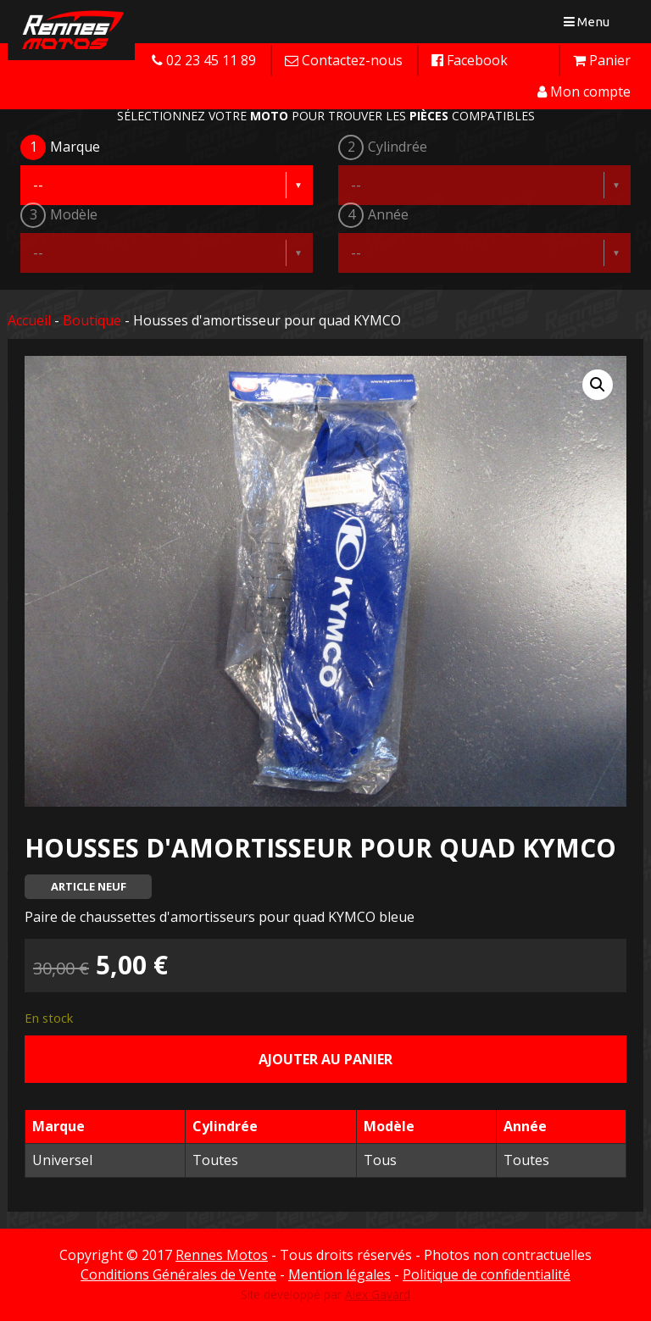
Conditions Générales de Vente (178, 1274)
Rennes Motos (221, 1255)
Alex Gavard (377, 1294)
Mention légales (339, 1274)
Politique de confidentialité (486, 1274)
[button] (597, 384)
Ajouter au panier (325, 1059)
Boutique (92, 320)
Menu (590, 25)
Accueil (29, 320)
